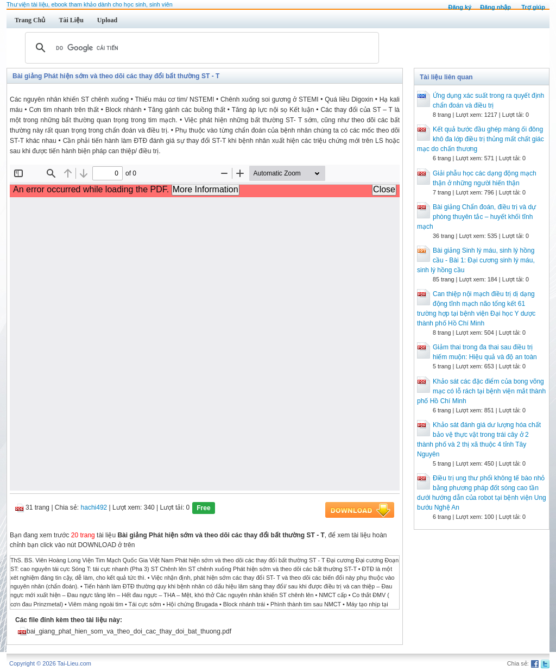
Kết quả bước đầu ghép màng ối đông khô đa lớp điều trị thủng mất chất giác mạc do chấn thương (480, 139)
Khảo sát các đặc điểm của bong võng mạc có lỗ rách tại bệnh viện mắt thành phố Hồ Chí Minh (481, 391)
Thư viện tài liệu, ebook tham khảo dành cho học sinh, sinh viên (90, 4)
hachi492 (94, 507)
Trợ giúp (533, 7)
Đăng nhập (495, 7)
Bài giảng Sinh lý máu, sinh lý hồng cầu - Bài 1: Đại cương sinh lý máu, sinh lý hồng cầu (476, 260)
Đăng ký (459, 7)
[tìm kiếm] (200, 47)
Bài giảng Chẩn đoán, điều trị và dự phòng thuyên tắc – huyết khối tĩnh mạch (476, 216)
